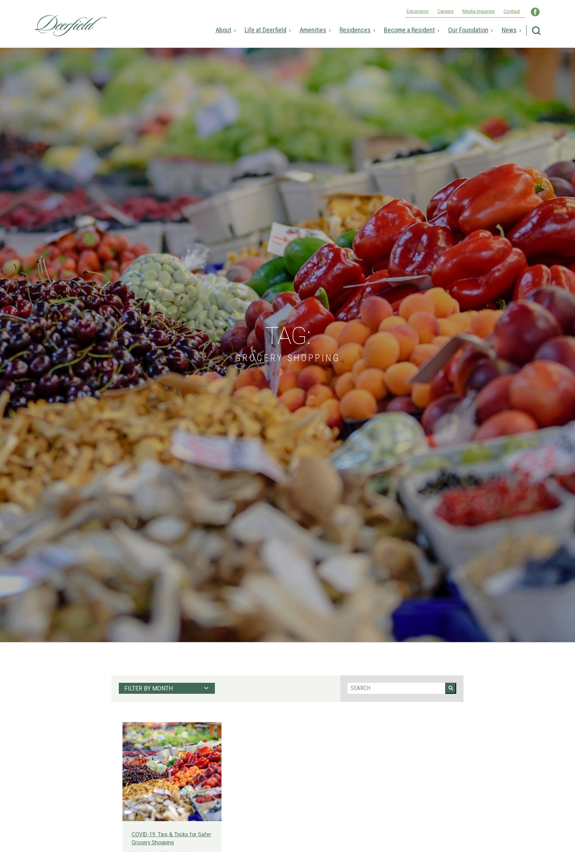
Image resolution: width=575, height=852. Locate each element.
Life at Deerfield (265, 30)
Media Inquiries (478, 11)
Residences (355, 30)
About (223, 30)
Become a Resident (409, 30)
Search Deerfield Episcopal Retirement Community (536, 30)
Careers (445, 11)
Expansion (418, 11)
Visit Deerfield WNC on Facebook (535, 12)
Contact (511, 11)
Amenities (313, 30)
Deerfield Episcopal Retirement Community (70, 26)
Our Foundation (468, 30)
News (509, 30)
